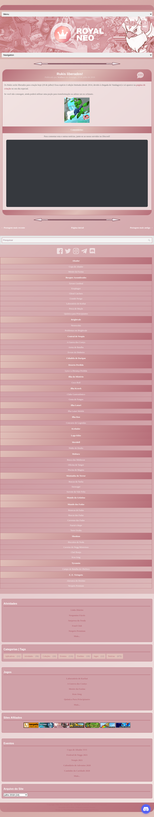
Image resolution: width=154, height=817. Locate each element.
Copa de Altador (76, 266)
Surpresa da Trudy (77, 620)
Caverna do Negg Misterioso (76, 547)
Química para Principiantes (76, 313)
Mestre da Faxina (75, 271)
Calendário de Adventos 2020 (77, 765)
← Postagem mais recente (13, 227)
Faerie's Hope (76, 525)
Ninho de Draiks (76, 448)
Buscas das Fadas (76, 515)
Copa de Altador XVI (77, 749)
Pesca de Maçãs (76, 308)
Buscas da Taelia (76, 481)
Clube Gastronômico (76, 394)
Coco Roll (76, 382)
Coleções (46, 656)
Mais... (77, 636)
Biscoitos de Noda (76, 542)
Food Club (77, 626)
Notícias (111, 656)
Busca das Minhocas (76, 460)
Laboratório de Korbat (76, 303)
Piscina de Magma (76, 470)
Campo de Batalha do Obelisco (76, 569)
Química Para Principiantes (77, 699)
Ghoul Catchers (76, 293)
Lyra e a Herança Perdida (76, 371)
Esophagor (76, 288)
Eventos (63, 656)
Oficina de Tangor (76, 465)
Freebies (80, 656)
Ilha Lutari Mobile (76, 411)
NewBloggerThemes (91, 810)
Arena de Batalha (75, 347)
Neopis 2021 (77, 760)
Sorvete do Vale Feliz (76, 491)
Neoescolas (76, 325)
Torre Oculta (76, 530)
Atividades (28, 656)
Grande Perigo (76, 298)
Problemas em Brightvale (76, 330)
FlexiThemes (68, 810)
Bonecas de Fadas (76, 510)
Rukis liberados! (70, 74)
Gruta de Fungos (76, 399)
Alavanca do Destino (76, 580)
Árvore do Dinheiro (76, 352)
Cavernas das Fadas (76, 520)
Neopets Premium (76, 586)
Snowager (76, 486)
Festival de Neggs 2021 (77, 755)
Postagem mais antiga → (141, 227)
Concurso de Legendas (76, 423)
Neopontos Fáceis (77, 615)
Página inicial (77, 227)
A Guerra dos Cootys (76, 342)
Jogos (96, 656)
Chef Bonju (76, 552)
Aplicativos (9, 656)
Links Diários (77, 610)
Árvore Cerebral (76, 283)
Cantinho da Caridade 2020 (77, 770)
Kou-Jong (76, 557)
